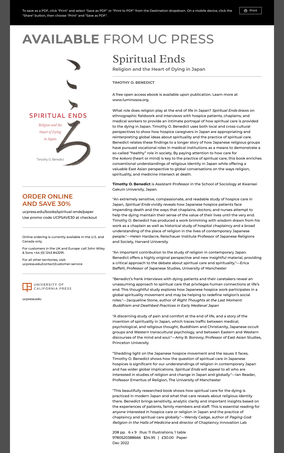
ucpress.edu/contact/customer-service (52, 264)
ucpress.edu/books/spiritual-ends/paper (58, 212)
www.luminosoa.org (130, 100)
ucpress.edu (31, 299)
